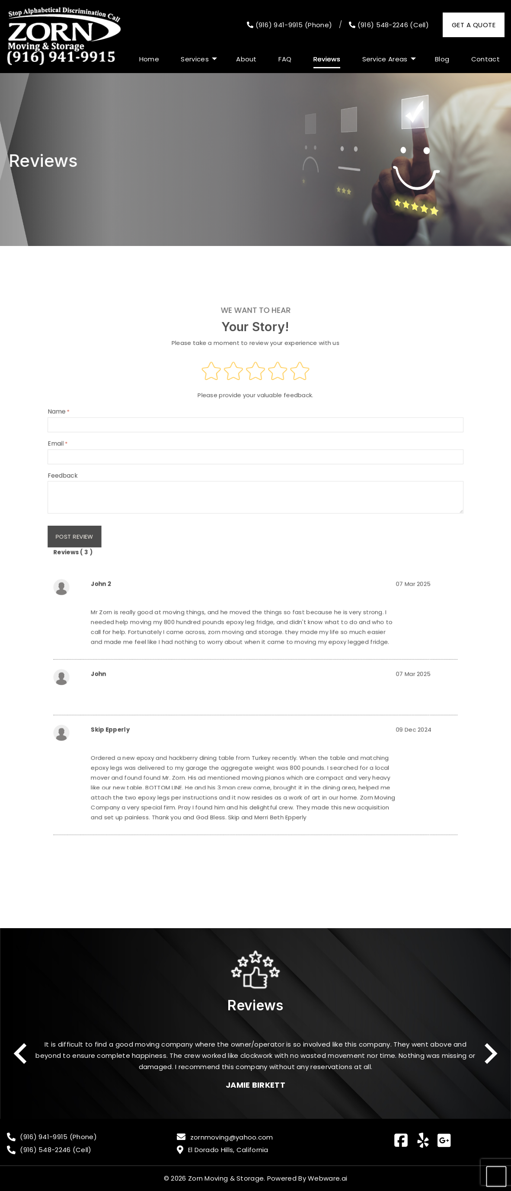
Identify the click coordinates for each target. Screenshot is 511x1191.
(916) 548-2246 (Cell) (389, 24)
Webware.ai (327, 1178)
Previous (19, 1053)
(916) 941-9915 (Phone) (289, 24)
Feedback (256, 508)
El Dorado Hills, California (228, 1150)
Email (256, 473)
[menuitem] (149, 59)
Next (491, 1053)
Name (256, 446)
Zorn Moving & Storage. (226, 1178)
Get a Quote (473, 24)
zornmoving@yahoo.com (231, 1137)
